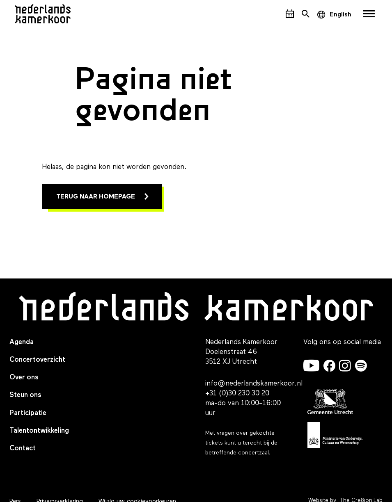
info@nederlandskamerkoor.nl (254, 383)
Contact (22, 448)
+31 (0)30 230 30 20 (237, 393)
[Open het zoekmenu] (305, 14)
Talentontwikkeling (39, 430)
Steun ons (25, 395)
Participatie (27, 413)
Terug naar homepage (95, 197)
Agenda (21, 342)
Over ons (24, 377)
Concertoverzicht (37, 359)
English (340, 14)
